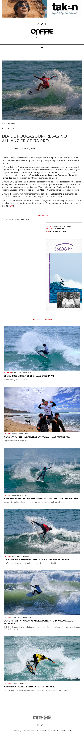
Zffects (69, 731)
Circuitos (57, 226)
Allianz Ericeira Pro (58, 232)
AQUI (11, 206)
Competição (66, 226)
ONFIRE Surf (59, 229)
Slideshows (8, 372)
